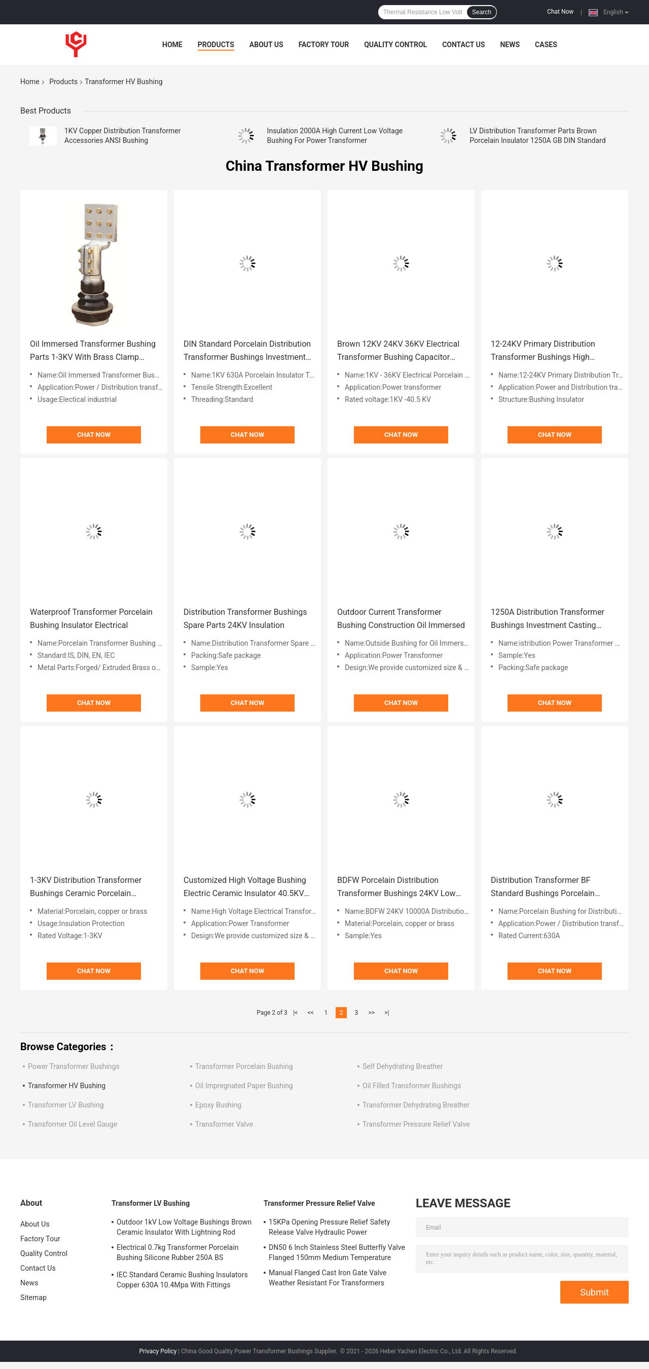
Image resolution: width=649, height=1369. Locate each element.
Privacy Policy (158, 1351)
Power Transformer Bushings (74, 1066)
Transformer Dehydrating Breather (416, 1105)
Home (172, 45)
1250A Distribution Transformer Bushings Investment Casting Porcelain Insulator (547, 619)
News (510, 45)
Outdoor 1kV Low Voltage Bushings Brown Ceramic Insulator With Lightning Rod (184, 1227)
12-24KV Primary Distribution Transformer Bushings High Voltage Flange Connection (543, 351)
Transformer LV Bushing (66, 1105)
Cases (546, 45)
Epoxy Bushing (218, 1105)
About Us (266, 45)
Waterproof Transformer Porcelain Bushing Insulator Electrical (91, 618)
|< (295, 1012)
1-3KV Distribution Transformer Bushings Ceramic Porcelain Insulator (85, 887)
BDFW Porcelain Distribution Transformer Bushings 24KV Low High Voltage (396, 887)
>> (371, 1012)
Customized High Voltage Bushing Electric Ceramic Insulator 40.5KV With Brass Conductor (245, 887)
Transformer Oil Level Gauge (72, 1124)
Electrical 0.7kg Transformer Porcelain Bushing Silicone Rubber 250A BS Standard (178, 1254)
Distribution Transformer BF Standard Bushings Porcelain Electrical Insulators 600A (543, 887)
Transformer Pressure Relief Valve (416, 1124)
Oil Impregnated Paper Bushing (244, 1086)
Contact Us (463, 45)
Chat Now (560, 11)
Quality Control (395, 45)
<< (311, 1012)
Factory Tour (324, 45)
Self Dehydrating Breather (403, 1066)
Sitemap (33, 1297)
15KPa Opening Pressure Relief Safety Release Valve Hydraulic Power (329, 1227)
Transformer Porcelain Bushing (244, 1066)
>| (386, 1012)
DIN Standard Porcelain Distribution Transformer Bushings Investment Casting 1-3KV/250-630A (247, 351)
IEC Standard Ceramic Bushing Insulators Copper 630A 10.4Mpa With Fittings (182, 1280)
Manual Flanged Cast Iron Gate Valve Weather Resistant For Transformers (327, 1278)
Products (216, 45)
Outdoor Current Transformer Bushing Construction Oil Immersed (401, 618)
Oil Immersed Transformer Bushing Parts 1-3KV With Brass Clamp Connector (93, 351)
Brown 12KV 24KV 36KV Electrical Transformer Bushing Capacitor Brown (398, 351)
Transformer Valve (224, 1124)
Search (481, 12)
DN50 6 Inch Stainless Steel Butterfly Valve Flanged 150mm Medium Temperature (337, 1252)
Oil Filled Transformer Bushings (412, 1086)
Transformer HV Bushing (66, 1086)
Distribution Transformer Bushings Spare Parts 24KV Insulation (245, 618)
